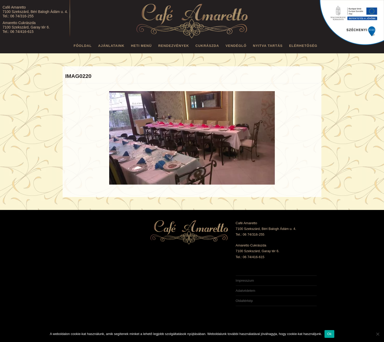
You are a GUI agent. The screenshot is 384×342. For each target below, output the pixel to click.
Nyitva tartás (268, 46)
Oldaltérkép (244, 301)
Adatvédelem (245, 291)
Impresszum (245, 280)
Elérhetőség (303, 46)
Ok (329, 334)
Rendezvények (173, 46)
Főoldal (83, 46)
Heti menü (141, 46)
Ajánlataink (111, 46)
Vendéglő (236, 46)
